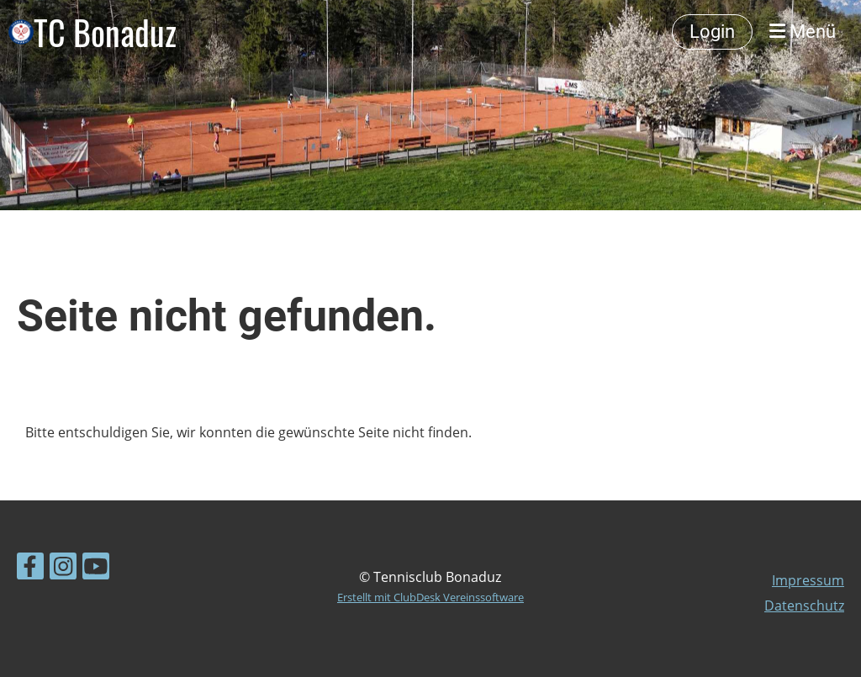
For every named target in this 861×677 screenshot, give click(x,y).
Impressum (808, 580)
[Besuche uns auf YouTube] (95, 569)
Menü (802, 31)
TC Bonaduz (105, 32)
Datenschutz (804, 605)
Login (712, 31)
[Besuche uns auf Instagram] (63, 569)
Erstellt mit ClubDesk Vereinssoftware (430, 597)
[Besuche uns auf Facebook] (30, 569)
